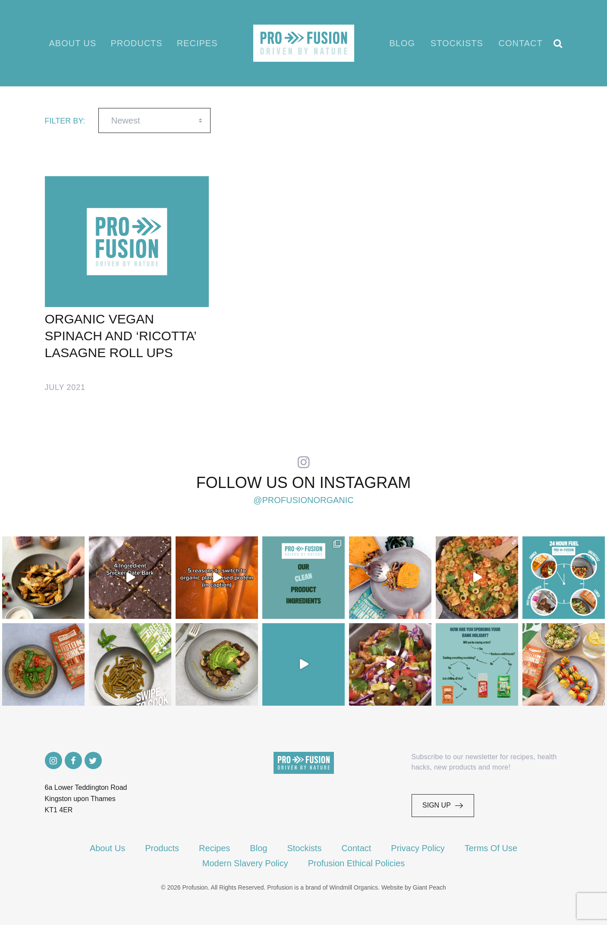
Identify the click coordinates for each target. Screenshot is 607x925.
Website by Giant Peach (413, 887)
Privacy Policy (417, 848)
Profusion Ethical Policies (356, 863)
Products (136, 43)
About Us (73, 43)
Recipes (197, 43)
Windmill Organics (353, 887)
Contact (521, 43)
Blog (402, 43)
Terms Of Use (491, 848)
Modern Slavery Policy (245, 863)
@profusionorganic (303, 500)
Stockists (457, 43)
